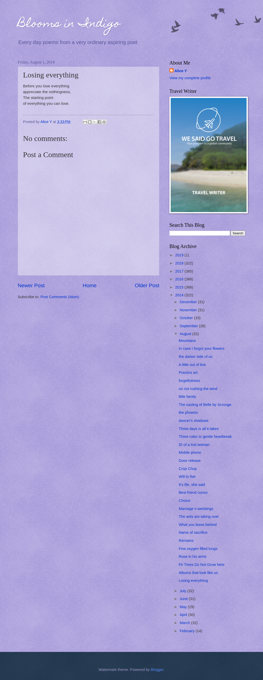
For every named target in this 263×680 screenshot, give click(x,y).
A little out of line (192, 365)
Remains (186, 541)
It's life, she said (192, 485)
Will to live (187, 477)
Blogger (157, 670)
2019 (180, 255)
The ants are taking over (199, 516)
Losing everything (193, 581)
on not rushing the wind (198, 389)
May (184, 607)
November (189, 310)
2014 (180, 295)
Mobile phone (190, 452)
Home (90, 285)
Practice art (188, 372)
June (184, 599)
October (187, 318)
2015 (180, 287)
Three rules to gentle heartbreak (205, 437)
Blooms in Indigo (69, 24)
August (186, 334)
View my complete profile (190, 78)
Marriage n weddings (196, 509)
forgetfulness (189, 381)
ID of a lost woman (194, 445)
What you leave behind (198, 525)
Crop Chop (188, 469)
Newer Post (31, 285)
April (184, 615)
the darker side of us (195, 357)
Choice (184, 501)
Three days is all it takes (199, 429)
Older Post (147, 285)
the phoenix (188, 412)
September (189, 326)
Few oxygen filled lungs (198, 549)
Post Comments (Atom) (59, 297)
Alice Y (180, 71)
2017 (180, 271)
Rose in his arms (193, 556)
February (187, 631)
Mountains (187, 341)
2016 (180, 279)
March (185, 623)
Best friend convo (193, 492)
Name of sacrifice (193, 532)
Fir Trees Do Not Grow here (202, 565)
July (183, 591)
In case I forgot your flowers (202, 348)
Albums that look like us (198, 573)
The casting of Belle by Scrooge (205, 405)
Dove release (190, 461)
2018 (180, 263)
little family (187, 397)
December (189, 302)
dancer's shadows (193, 421)
